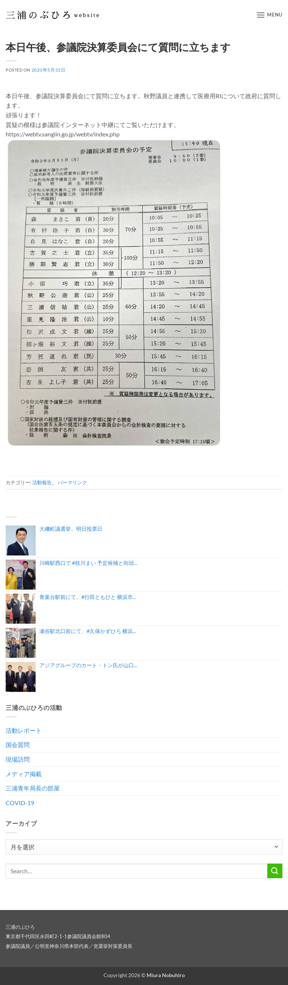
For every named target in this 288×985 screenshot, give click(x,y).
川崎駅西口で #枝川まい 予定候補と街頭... (88, 563)
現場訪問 (18, 759)
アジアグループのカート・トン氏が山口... (88, 665)
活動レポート (24, 730)
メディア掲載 (24, 773)
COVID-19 (20, 802)
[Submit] (274, 871)
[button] (269, 15)
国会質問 (18, 744)
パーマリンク (72, 482)
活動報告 (42, 482)
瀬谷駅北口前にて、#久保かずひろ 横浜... (87, 631)
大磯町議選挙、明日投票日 (70, 528)
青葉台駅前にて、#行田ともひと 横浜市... (87, 597)
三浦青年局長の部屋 (33, 788)
